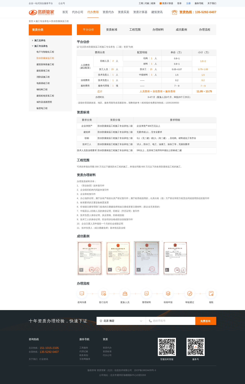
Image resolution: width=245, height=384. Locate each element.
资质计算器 (167, 3)
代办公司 (77, 12)
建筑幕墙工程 (43, 70)
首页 (65, 12)
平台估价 (88, 29)
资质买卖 (123, 12)
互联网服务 (84, 359)
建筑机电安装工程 (45, 95)
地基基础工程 (43, 83)
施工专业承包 (42, 21)
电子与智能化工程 (45, 52)
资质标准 (111, 29)
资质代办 (108, 12)
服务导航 (199, 3)
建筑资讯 (157, 12)
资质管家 (42, 12)
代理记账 (83, 351)
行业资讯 (43, 359)
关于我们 (212, 3)
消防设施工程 (43, 77)
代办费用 (93, 12)
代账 (147, 3)
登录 (179, 3)
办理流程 (204, 29)
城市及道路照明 (44, 102)
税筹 (153, 3)
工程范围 (135, 29)
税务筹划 (83, 355)
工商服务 (83, 347)
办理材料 (158, 29)
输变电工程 (42, 108)
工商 (141, 3)
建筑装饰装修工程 (45, 64)
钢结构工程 (42, 89)
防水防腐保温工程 (45, 58)
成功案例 (181, 29)
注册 (188, 3)
